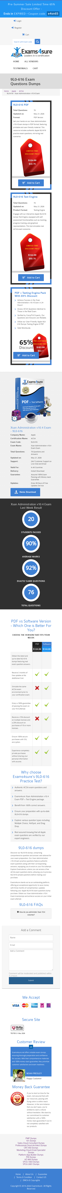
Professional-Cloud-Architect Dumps (31, 1145)
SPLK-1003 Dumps (31, 1162)
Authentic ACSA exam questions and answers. (31, 789)
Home (16, 61)
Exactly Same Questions (31, 581)
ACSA (21, 91)
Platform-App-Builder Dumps (31, 1155)
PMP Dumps (31, 1138)
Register (17, 27)
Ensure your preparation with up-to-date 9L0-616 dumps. (32, 813)
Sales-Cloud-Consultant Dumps (31, 1143)
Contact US (41, 1177)
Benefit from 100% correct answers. (30, 805)
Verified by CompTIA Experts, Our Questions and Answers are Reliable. (32, 316)
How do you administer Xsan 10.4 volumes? (31, 913)
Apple (14, 91)
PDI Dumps (31, 1157)
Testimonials (20, 68)
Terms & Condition (24, 1177)
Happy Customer (34, 1078)
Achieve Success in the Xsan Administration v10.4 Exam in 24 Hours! (30, 302)
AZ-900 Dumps (31, 1159)
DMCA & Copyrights (31, 1180)
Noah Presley (34, 1073)
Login (17, 20)
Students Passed (31, 532)
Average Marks (31, 557)
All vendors (31, 61)
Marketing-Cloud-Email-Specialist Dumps (31, 1151)
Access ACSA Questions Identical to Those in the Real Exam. (31, 310)
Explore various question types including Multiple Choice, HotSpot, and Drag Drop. (32, 823)
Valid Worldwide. (24, 328)
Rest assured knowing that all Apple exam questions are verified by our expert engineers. (30, 835)
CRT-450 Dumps (31, 1148)
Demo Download (28, 492)
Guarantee (42, 1174)
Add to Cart (33, 182)
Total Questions (31, 605)
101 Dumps (31, 1141)
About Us (29, 1174)
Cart (35, 68)
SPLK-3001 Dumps (31, 1164)
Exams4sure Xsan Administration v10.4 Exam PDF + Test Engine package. (32, 798)
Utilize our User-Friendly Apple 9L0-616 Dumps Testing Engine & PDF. (31, 322)
